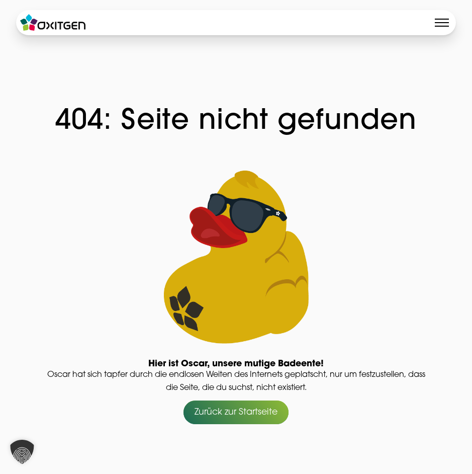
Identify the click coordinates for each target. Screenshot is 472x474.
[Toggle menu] (442, 23)
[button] (22, 452)
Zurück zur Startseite (236, 412)
